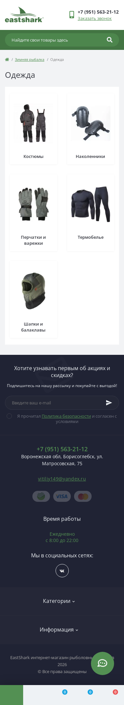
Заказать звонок (95, 18)
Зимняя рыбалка (29, 59)
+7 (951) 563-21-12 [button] (62, 449)
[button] (98, 11)
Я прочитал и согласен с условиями (66, 418)
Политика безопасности (66, 416)
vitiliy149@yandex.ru (62, 479)
